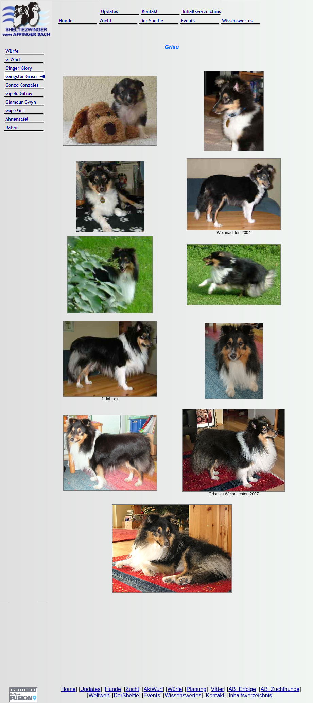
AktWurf (153, 689)
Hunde (113, 689)
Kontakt (215, 695)
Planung (197, 689)
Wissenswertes (183, 695)
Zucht (132, 689)
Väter (217, 689)
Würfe (175, 689)
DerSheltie (126, 695)
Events (151, 695)
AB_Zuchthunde (279, 689)
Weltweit (99, 695)
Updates (90, 689)
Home (68, 689)
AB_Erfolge (242, 689)
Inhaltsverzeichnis (250, 695)
